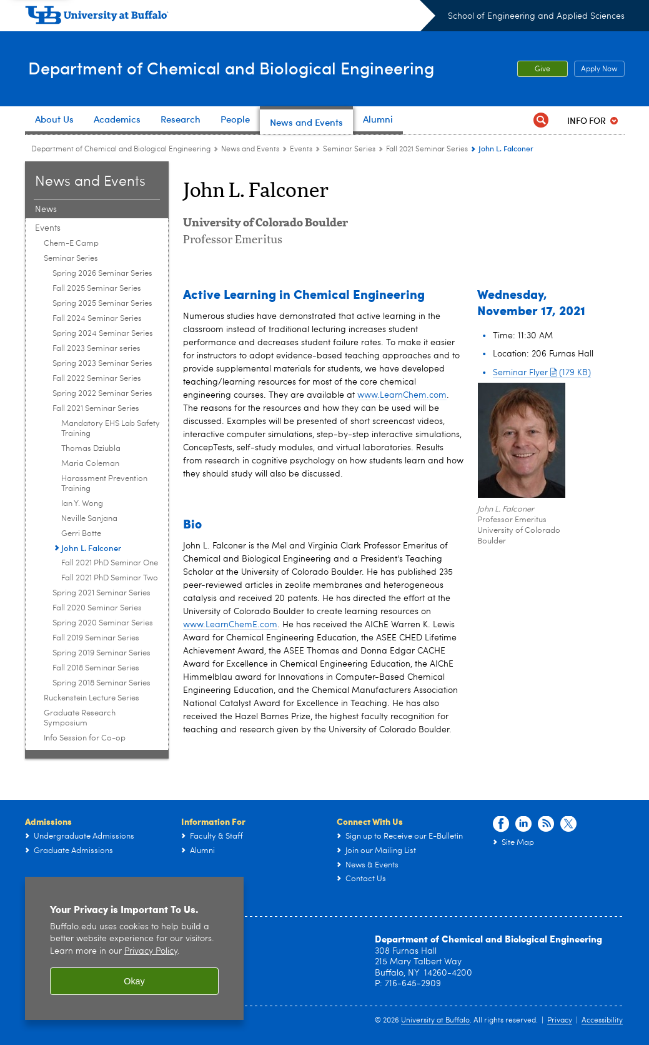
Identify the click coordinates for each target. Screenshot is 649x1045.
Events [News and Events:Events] (301, 149)
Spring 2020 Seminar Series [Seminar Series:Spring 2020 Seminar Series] (102, 623)
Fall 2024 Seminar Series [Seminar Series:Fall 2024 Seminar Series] (97, 319)
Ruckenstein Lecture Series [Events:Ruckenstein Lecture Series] (91, 698)
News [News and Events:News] (46, 209)
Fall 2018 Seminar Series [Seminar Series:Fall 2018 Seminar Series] (95, 668)
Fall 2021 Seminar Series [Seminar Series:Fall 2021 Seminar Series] (427, 149)
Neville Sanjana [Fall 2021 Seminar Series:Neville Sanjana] (89, 519)
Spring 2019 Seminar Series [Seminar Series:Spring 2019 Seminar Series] (101, 653)
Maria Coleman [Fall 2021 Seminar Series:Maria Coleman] (90, 464)
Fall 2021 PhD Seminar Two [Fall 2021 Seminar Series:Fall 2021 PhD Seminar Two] (109, 578)
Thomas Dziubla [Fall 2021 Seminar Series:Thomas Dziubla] (91, 449)
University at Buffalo (435, 1020)
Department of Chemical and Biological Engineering (245, 68)
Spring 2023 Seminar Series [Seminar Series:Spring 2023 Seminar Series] (102, 364)
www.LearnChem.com (402, 395)
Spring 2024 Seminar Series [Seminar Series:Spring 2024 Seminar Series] (102, 334)
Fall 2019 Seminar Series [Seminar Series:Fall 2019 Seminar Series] (95, 638)
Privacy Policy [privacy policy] (150, 951)
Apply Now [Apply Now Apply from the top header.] (596, 69)
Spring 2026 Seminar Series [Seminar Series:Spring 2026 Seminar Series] (102, 274)
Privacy (559, 1020)
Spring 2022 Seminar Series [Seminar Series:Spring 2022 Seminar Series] (102, 394)
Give (542, 69)
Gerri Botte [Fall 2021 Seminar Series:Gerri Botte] (81, 534)
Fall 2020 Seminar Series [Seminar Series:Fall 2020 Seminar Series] (97, 608)
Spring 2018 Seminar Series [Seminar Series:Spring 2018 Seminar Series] (101, 683)
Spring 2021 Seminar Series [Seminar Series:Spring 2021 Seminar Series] (101, 593)
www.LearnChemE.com (230, 624)
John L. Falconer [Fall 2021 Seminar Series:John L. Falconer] (91, 547)
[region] (134, 948)
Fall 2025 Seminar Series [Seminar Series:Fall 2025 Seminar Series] (96, 289)
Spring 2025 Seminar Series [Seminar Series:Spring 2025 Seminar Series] (102, 304)
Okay (134, 981)
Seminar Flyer (542, 372)
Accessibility (602, 1020)
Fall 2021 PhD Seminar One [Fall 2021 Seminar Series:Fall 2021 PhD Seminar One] (109, 563)
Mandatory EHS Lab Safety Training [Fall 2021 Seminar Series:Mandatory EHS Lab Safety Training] (110, 429)
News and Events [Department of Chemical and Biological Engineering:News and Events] (250, 149)
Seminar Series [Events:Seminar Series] (349, 149)
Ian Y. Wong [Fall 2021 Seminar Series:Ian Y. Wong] (82, 504)
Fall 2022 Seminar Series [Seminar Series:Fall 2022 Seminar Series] (96, 379)
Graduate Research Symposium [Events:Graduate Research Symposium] (80, 718)
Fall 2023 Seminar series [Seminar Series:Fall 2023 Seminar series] (96, 349)
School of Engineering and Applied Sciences (536, 16)
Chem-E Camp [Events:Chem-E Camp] (71, 244)
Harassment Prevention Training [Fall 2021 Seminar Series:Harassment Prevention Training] (104, 484)
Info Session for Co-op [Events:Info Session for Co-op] (85, 738)
